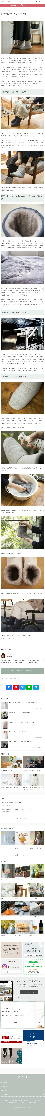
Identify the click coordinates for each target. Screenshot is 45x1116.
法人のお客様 (4, 1090)
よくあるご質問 (4, 1086)
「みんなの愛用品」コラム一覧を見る (21, 670)
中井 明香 (9, 656)
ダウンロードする (29, 992)
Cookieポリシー (36, 1100)
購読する (15, 1022)
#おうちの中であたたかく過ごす (10, 678)
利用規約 (6, 1100)
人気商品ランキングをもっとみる (22, 855)
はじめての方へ (4, 1082)
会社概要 (22, 1102)
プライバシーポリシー (14, 1100)
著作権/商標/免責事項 (31, 1102)
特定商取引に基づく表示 (14, 1102)
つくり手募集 (4, 1094)
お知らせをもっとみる (22, 818)
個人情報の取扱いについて (26, 1100)
